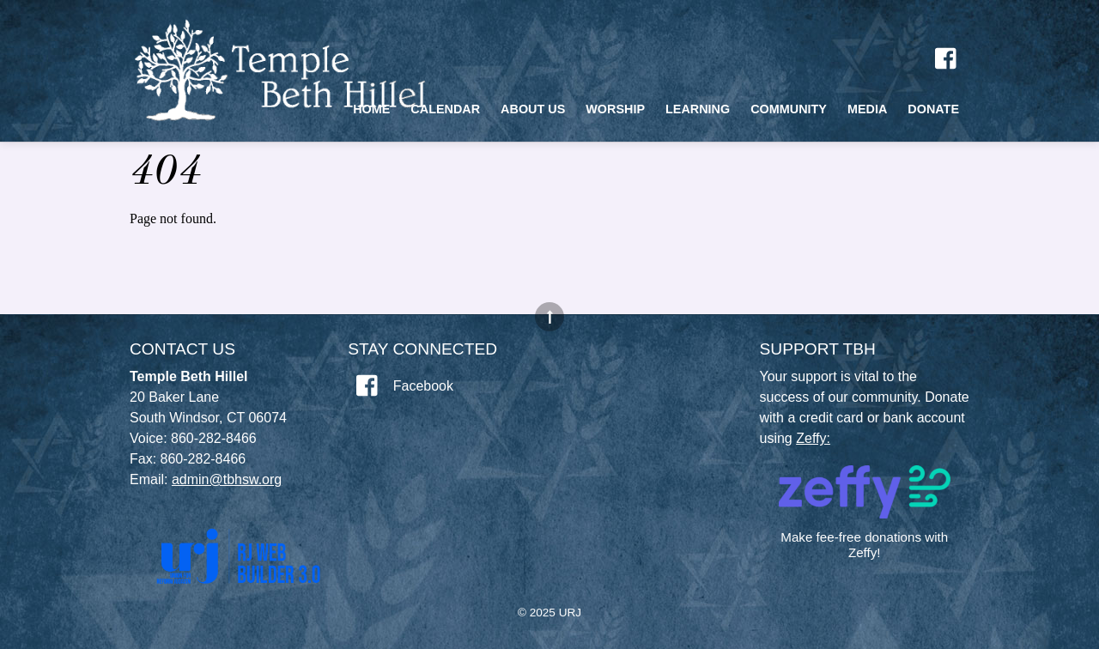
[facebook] (947, 58)
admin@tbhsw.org (227, 479)
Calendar (445, 109)
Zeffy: (813, 438)
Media (867, 109)
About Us (533, 109)
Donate (933, 109)
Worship (615, 109)
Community (788, 109)
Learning (697, 109)
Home (371, 109)
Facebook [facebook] (400, 386)
